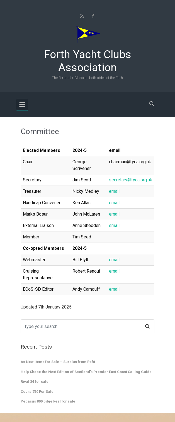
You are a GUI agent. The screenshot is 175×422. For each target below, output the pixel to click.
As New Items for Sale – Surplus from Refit (58, 362)
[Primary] (22, 104)
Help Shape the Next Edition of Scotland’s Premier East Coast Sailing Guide (86, 372)
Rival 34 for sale (34, 381)
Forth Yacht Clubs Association (87, 61)
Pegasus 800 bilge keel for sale (48, 401)
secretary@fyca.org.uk (130, 179)
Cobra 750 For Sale (37, 391)
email (114, 191)
